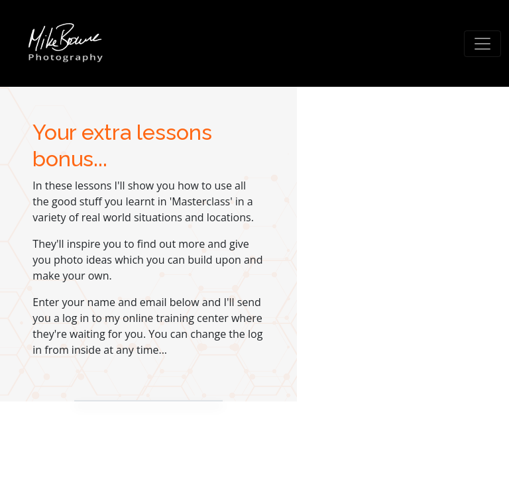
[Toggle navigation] (482, 43)
